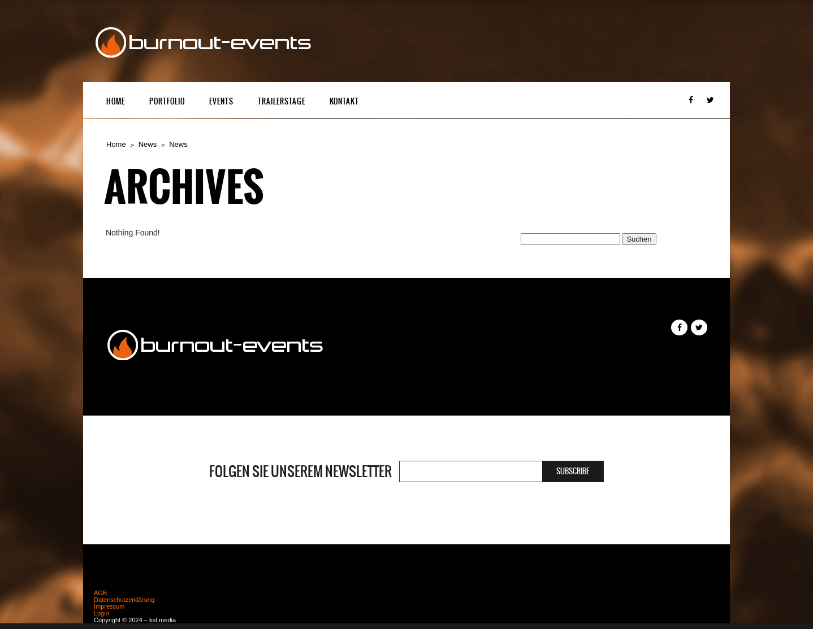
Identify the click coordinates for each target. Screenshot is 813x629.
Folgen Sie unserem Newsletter (300, 471)
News (148, 144)
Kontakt (344, 101)
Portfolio (167, 101)
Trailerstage (281, 101)
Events (221, 101)
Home (115, 101)
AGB (100, 592)
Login (101, 613)
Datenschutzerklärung (124, 599)
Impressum (109, 606)
